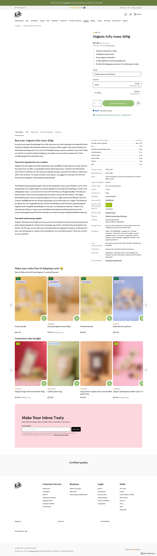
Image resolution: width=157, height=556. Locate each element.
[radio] (117, 85)
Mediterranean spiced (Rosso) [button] (105, 74)
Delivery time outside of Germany (116, 216)
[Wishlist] (125, 14)
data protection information (61, 435)
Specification (110, 200)
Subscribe (76, 429)
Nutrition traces (110, 213)
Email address (26, 426)
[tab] (19, 132)
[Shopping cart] (137, 14)
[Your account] (130, 14)
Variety (95, 70)
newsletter (67, 3)
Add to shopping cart (118, 103)
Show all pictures (148, 553)
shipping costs (110, 45)
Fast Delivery (20, 8)
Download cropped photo (114, 260)
